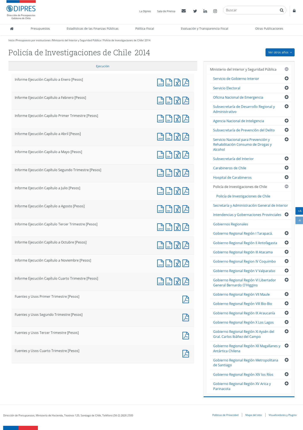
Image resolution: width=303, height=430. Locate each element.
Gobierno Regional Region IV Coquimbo (244, 261)
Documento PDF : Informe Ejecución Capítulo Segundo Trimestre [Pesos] (186, 172)
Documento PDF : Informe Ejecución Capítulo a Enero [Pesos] (186, 82)
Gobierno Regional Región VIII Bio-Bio (242, 303)
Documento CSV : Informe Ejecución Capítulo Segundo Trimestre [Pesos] (170, 172)
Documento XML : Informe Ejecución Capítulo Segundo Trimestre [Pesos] (161, 172)
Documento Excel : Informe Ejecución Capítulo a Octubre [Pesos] (178, 244)
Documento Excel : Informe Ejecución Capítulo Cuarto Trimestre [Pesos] (178, 281)
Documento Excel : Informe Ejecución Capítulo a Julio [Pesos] (178, 190)
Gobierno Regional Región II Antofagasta (245, 243)
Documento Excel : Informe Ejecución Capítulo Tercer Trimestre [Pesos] (178, 226)
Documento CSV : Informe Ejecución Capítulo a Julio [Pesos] (170, 190)
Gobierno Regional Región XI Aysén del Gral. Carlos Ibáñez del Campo (243, 334)
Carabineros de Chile (229, 168)
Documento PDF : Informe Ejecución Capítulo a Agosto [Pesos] (186, 208)
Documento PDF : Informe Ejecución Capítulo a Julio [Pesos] (186, 190)
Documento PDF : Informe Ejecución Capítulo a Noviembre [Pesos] (186, 262)
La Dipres (145, 11)
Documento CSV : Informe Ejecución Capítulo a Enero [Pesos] (170, 82)
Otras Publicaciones (269, 28)
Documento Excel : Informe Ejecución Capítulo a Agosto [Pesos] (178, 208)
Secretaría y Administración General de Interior (250, 205)
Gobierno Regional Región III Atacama (243, 252)
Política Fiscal (144, 28)
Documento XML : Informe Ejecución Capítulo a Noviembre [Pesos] (161, 262)
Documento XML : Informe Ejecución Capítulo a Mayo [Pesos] (161, 154)
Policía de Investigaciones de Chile (123, 40)
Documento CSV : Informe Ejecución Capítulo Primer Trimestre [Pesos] (170, 118)
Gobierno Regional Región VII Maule (241, 294)
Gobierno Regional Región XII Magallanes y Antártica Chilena (246, 348)
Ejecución (102, 66)
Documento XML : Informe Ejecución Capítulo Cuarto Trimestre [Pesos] (161, 281)
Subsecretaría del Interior (233, 158)
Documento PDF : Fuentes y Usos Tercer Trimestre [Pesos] (186, 335)
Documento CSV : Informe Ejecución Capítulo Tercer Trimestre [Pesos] (170, 226)
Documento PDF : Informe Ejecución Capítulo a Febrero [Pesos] (186, 100)
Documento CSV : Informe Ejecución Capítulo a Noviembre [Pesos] (170, 262)
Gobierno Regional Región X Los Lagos (243, 322)
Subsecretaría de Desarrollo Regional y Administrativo (244, 109)
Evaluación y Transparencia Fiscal (204, 28)
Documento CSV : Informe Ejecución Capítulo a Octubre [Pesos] (170, 244)
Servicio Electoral (226, 88)
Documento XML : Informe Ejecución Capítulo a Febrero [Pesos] (161, 100)
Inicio (11, 40)
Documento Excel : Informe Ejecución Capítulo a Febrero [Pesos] (178, 100)
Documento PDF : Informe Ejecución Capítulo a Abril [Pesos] (186, 136)
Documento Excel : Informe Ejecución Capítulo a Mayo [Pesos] (178, 154)
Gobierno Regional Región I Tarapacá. (243, 233)
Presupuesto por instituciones (33, 40)
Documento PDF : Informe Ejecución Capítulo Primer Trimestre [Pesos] (186, 118)
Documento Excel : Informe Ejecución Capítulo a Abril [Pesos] (178, 136)
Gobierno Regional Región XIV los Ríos (243, 374)
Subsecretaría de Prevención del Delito (244, 130)
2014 (147, 40)
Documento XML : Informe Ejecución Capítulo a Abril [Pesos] (161, 136)
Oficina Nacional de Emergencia (238, 97)
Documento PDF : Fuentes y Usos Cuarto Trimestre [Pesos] (186, 353)
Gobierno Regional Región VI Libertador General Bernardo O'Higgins (244, 282)
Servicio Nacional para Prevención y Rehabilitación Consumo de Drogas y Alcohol (242, 144)
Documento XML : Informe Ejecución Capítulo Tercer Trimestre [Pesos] (161, 226)
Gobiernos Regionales (230, 224)
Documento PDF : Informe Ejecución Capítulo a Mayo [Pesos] (186, 154)
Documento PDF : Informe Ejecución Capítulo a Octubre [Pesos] (186, 244)
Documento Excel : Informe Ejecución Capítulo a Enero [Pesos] (178, 82)
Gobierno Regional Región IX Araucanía (244, 313)
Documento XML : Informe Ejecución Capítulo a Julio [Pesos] (161, 190)
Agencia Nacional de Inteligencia (238, 121)
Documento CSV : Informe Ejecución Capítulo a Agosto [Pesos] (170, 208)
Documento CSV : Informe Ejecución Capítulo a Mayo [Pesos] (170, 154)
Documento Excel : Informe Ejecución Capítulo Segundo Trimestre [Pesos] (178, 172)
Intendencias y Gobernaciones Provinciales (247, 214)
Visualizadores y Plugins (283, 415)
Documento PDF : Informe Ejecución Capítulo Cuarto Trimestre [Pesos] (186, 281)
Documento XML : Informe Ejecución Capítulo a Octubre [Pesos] (161, 244)
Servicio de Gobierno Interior (236, 78)
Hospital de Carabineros (232, 177)
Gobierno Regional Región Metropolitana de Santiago (245, 362)
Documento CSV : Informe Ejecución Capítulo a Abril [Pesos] (170, 136)
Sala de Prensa (166, 11)
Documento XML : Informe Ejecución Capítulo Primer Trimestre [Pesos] (161, 118)
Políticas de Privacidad (225, 415)
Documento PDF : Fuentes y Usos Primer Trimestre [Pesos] (186, 299)
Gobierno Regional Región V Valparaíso (244, 271)
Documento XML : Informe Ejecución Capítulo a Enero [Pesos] (161, 82)
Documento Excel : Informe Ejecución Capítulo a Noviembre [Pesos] (178, 262)
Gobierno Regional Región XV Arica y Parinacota (242, 386)
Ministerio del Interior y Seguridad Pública (76, 40)
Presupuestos (40, 28)
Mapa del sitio (253, 415)
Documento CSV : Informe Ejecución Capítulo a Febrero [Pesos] (170, 100)
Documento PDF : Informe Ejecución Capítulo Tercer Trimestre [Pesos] (186, 226)
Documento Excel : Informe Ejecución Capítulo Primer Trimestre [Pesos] (178, 118)
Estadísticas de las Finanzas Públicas (92, 28)
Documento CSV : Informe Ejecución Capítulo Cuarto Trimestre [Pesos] (170, 281)
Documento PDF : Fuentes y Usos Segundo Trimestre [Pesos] (186, 317)
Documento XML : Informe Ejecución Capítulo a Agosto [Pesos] (161, 208)
